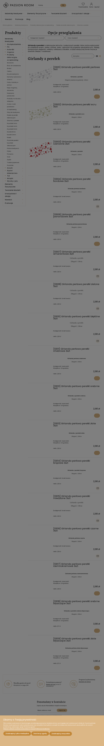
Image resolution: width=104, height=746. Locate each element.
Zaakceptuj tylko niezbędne (17, 734)
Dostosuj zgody (40, 734)
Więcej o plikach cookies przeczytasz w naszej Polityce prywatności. (26, 729)
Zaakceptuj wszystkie (61, 734)
